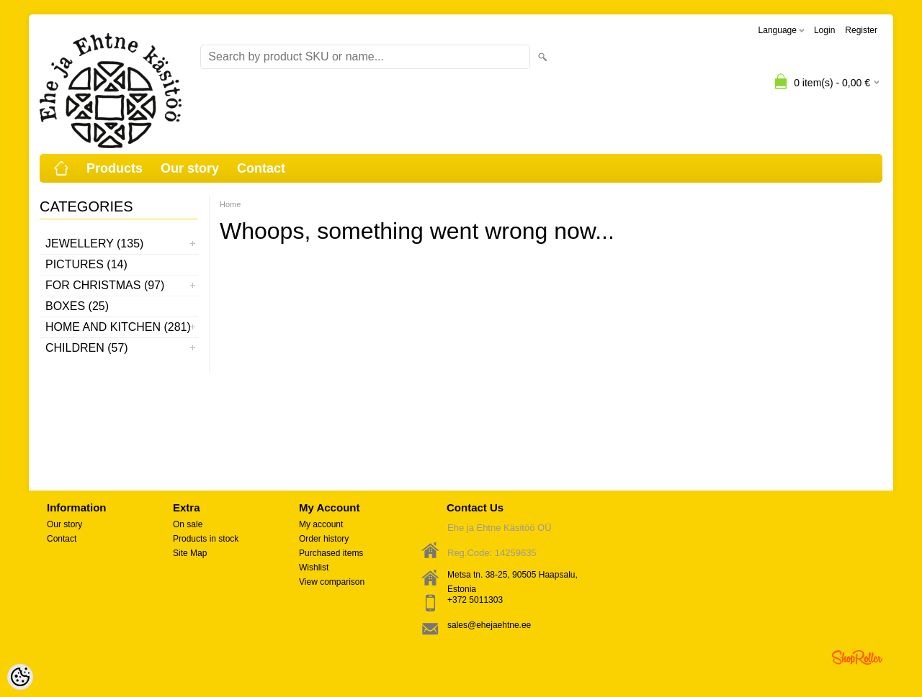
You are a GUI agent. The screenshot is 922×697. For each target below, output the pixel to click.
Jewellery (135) (94, 243)
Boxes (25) (77, 306)
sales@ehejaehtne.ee (489, 625)
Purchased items (331, 553)
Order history (324, 539)
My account (321, 524)
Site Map (190, 553)
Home (230, 204)
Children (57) (86, 348)
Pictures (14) (86, 264)
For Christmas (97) (104, 285)
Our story (190, 168)
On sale (187, 524)
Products (114, 168)
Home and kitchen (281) (118, 327)
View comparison (331, 582)
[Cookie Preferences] (20, 677)
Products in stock (205, 539)
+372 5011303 (475, 600)
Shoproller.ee (857, 657)
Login (824, 30)
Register (861, 30)
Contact (261, 168)
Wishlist (313, 567)
